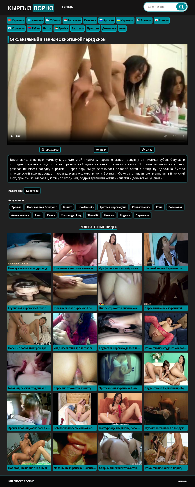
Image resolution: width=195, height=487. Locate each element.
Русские (107, 20)
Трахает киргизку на (113, 207)
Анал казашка (20, 215)
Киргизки (16, 20)
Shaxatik (92, 215)
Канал (51, 215)
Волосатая (175, 207)
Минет (67, 207)
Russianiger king (71, 215)
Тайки (34, 28)
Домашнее (109, 28)
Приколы (93, 28)
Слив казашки (141, 207)
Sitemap (182, 481)
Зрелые (16, 207)
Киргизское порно (21, 481)
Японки (162, 20)
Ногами (109, 215)
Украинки (125, 20)
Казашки (35, 20)
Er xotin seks (86, 207)
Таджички (72, 20)
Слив (159, 207)
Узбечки (53, 20)
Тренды (68, 7)
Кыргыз (31, 8)
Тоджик (125, 215)
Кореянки (16, 28)
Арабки (61, 28)
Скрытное (142, 215)
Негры (47, 28)
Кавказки (90, 20)
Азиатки (144, 20)
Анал (122, 28)
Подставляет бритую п (42, 207)
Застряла (77, 28)
